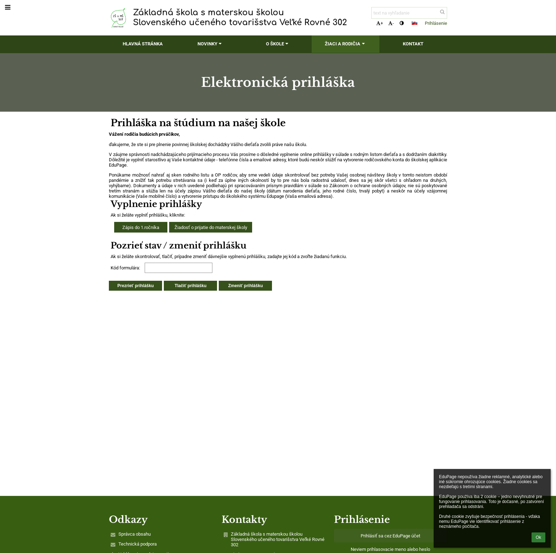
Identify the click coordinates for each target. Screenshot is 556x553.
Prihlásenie (436, 23)
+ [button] (379, 23)
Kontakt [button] (413, 43)
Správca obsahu (134, 534)
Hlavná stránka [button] (143, 43)
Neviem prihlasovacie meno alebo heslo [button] (390, 549)
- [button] (391, 23)
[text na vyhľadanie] (409, 13)
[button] (414, 23)
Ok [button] (538, 537)
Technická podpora (137, 544)
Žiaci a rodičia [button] (345, 43)
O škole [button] (278, 43)
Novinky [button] (210, 43)
